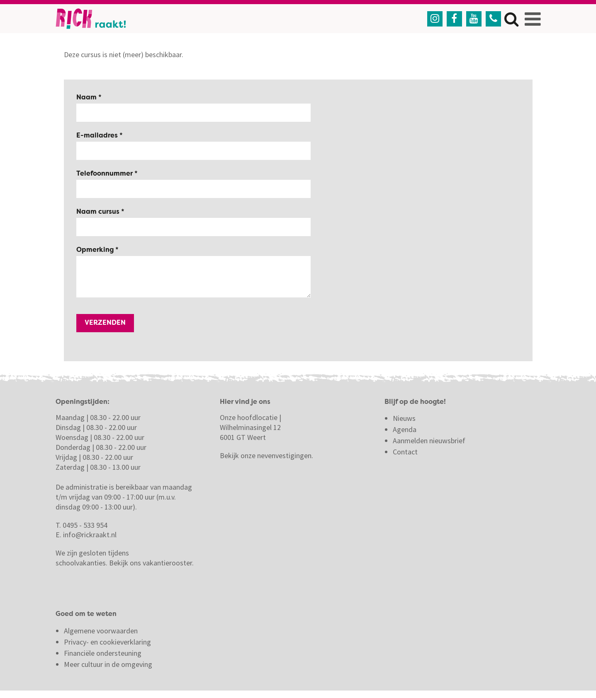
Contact (406, 451)
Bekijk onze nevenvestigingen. (267, 455)
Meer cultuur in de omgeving (108, 664)
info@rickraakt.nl (90, 534)
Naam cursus (98, 212)
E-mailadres (97, 136)
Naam (87, 97)
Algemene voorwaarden (101, 630)
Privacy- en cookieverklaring (107, 642)
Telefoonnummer (105, 174)
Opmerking (95, 250)
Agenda (404, 429)
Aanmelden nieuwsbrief (429, 440)
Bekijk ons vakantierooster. (151, 563)
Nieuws (404, 418)
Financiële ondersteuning (102, 653)
